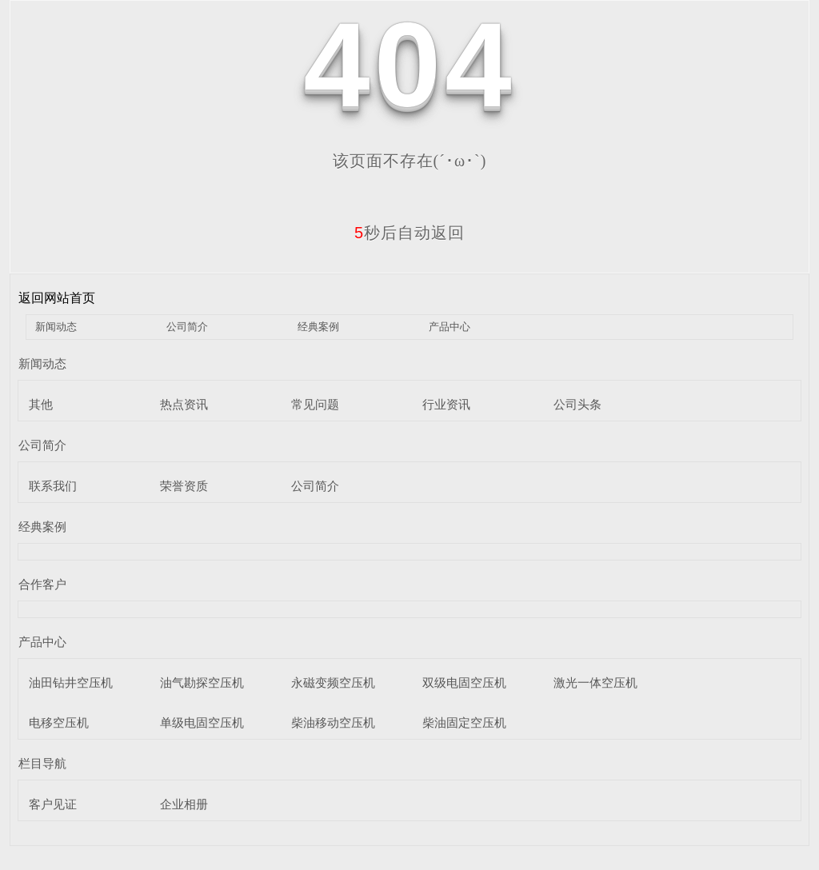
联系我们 (53, 486)
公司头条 (577, 404)
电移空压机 (59, 722)
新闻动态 (56, 327)
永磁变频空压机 (333, 682)
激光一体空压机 (595, 682)
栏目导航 (42, 763)
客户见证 (53, 804)
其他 (41, 404)
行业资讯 (446, 404)
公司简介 (187, 327)
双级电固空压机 (464, 682)
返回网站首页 (56, 298)
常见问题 (315, 404)
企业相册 (184, 804)
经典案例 (318, 327)
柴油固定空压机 (464, 722)
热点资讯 (184, 404)
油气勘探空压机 (202, 682)
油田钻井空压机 (71, 682)
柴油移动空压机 (333, 722)
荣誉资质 (184, 486)
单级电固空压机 (202, 722)
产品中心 (449, 327)
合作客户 (42, 584)
